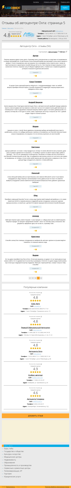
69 (41, 364)
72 (41, 388)
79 (41, 316)
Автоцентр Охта (35, 351)
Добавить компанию (50, 2)
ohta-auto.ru (59, 31)
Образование (9, 462)
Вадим (35, 255)
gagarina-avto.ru (37, 401)
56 (20, 32)
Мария (35, 126)
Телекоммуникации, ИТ (13, 471)
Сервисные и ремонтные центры (17, 468)
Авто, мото (8, 446)
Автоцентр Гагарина (35, 399)
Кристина (35, 236)
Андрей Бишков (35, 102)
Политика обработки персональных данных (57, 487)
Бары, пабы (8, 448)
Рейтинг (62, 52)
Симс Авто (35, 304)
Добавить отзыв (35, 416)
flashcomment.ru (10, 487)
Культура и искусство (12, 454)
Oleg (35, 195)
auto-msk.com (37, 330)
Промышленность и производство (18, 465)
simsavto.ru (37, 306)
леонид (35, 216)
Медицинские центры (12, 457)
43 (41, 292)
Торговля (8, 474)
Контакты (36, 2)
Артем (35, 56)
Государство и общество (14, 451)
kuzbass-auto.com (37, 377)
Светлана (35, 147)
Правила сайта (65, 2)
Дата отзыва (52, 52)
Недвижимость (10, 460)
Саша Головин (35, 82)
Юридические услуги (12, 476)
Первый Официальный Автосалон (35, 327)
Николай (35, 173)
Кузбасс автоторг (35, 375)
